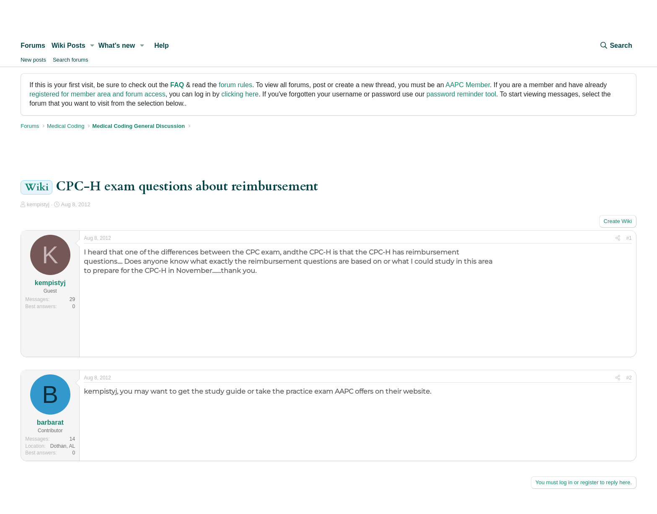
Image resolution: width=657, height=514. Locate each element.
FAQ (177, 84)
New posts (33, 60)
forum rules (235, 84)
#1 (628, 238)
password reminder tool (461, 94)
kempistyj (38, 204)
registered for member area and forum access (97, 94)
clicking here (240, 94)
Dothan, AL (62, 446)
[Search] (615, 46)
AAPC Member (467, 84)
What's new (116, 45)
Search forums (70, 60)
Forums (33, 45)
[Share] (618, 238)
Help (161, 45)
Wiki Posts (68, 45)
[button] (92, 46)
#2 (628, 378)
